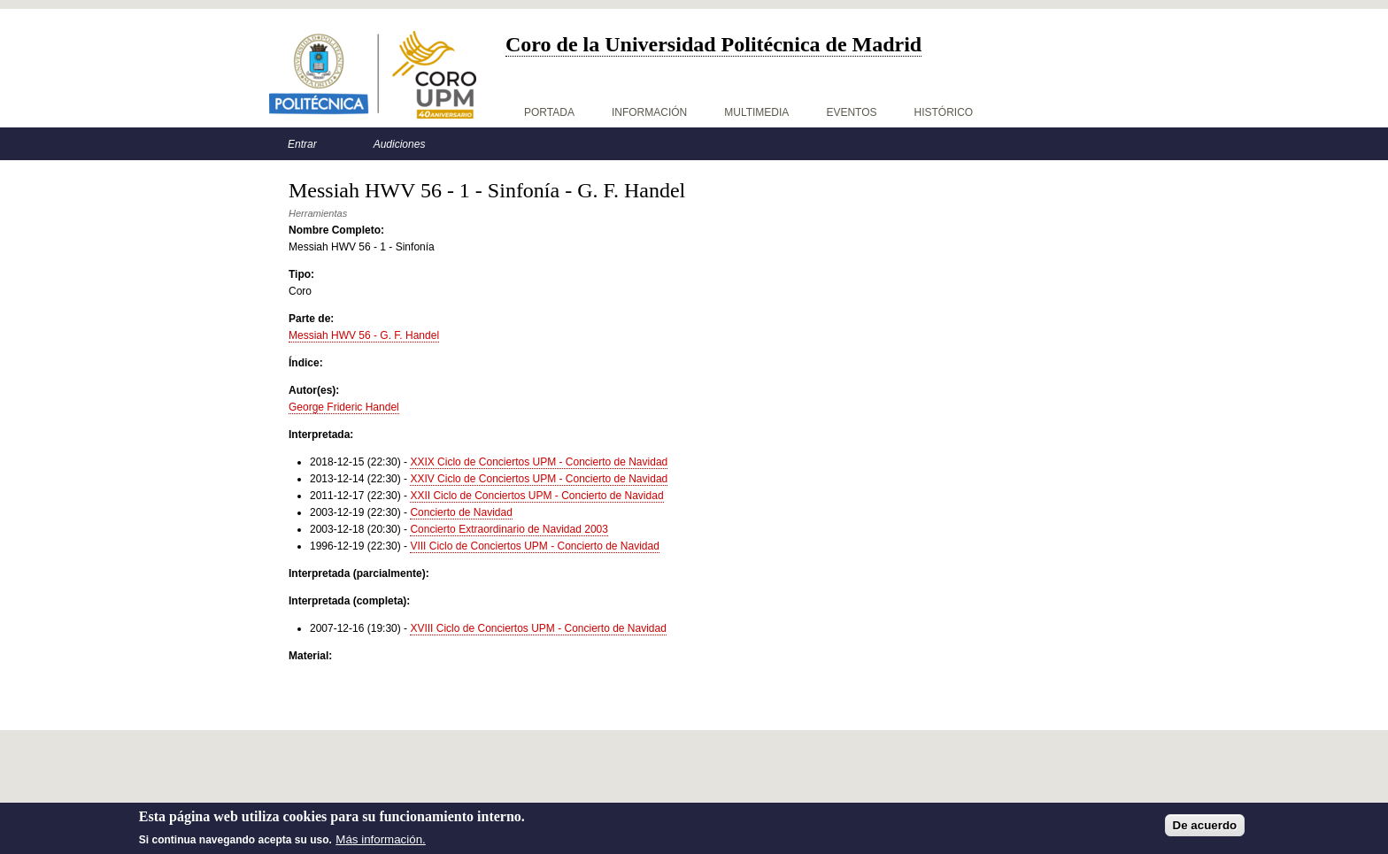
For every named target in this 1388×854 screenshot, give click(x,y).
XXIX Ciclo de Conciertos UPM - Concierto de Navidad (538, 462)
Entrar (302, 144)
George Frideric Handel (344, 407)
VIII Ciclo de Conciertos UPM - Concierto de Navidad (534, 546)
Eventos (851, 112)
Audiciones (400, 144)
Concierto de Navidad (461, 512)
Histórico (944, 112)
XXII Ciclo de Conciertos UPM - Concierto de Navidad (536, 495)
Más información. (380, 839)
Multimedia (756, 112)
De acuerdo (1205, 825)
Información (649, 112)
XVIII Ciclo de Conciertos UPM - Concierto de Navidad (538, 628)
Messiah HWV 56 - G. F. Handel (364, 335)
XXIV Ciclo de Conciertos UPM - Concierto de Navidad (538, 479)
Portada (549, 112)
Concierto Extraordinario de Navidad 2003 (508, 529)
